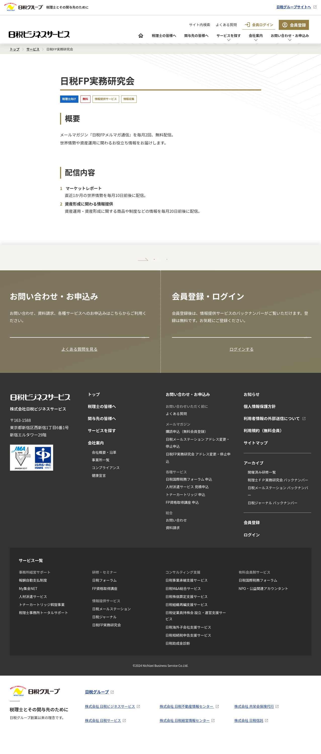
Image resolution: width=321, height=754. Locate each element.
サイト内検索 (199, 24)
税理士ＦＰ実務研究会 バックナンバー (278, 494)
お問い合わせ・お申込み (287, 36)
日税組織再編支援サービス (186, 618)
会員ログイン (258, 25)
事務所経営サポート (35, 586)
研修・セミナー (104, 586)
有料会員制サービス (254, 586)
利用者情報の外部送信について (272, 433)
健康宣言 (99, 489)
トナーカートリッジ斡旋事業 (42, 618)
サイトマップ (256, 457)
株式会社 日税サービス (103, 734)
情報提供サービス (106, 99)
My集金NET (28, 602)
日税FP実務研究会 (106, 639)
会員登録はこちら (191, 348)
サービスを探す (218, 36)
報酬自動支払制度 (33, 594)
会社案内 (249, 36)
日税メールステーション (111, 623)
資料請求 (173, 542)
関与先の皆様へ (182, 36)
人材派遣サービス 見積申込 (187, 501)
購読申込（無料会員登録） (187, 445)
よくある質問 (226, 24)
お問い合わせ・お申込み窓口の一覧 (45, 348)
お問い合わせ (176, 534)
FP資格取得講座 (105, 602)
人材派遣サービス (33, 610)
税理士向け (69, 99)
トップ (94, 409)
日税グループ (97, 706)
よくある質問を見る (79, 363)
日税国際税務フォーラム (258, 594)
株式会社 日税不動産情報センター (187, 720)
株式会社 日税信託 (248, 734)
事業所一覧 (100, 474)
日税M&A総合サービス (183, 602)
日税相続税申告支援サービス (188, 649)
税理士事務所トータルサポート (43, 627)
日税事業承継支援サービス (186, 594)
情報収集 (128, 99)
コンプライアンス (106, 482)
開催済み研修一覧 (262, 486)
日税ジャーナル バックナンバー (272, 517)
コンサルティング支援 (182, 586)
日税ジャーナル (104, 631)
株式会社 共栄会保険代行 (254, 720)
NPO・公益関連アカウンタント (263, 602)
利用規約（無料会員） (264, 445)
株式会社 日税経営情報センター (185, 734)
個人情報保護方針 (260, 421)
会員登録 (294, 25)
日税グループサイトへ (291, 7)
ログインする (242, 363)
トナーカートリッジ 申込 (185, 509)
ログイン (252, 549)
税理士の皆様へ (146, 36)
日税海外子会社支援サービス (188, 641)
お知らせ (252, 409)
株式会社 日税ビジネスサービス (110, 720)
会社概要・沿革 (104, 466)
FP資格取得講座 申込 (182, 516)
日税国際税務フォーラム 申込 (189, 493)
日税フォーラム (104, 594)
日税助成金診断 (177, 657)
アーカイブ (253, 477)
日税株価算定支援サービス (186, 610)
